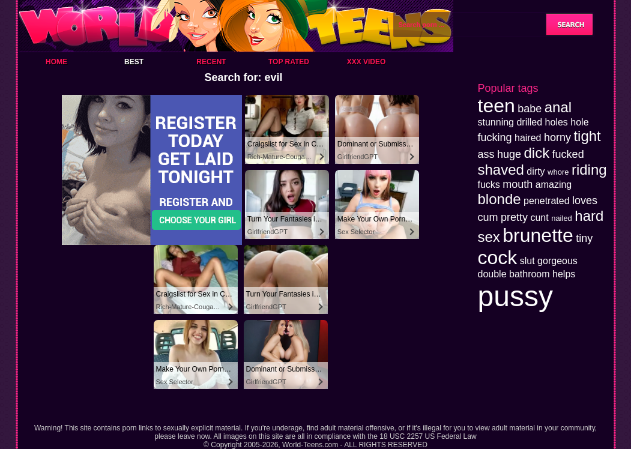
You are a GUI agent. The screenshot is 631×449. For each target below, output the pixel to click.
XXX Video (366, 62)
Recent (211, 62)
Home (56, 62)
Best (133, 62)
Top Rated (288, 62)
